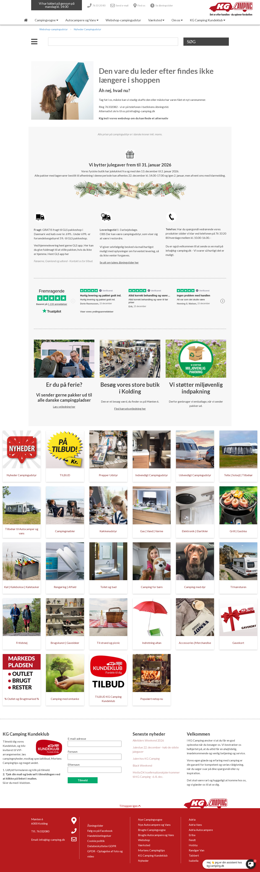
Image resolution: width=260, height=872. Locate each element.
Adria (192, 819)
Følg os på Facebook (100, 830)
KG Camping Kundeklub (153, 855)
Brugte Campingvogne (152, 829)
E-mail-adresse (77, 738)
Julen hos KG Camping (146, 758)
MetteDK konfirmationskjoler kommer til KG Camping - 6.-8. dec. (156, 774)
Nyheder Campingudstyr (87, 29)
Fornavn (72, 751)
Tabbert (194, 855)
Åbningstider (95, 825)
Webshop (144, 840)
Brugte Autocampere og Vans (156, 835)
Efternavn (74, 764)
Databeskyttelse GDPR (101, 846)
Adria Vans (195, 824)
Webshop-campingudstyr (53, 29)
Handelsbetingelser (99, 835)
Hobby (193, 845)
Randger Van (196, 850)
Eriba (192, 835)
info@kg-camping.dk (142, 111)
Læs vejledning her (64, 406)
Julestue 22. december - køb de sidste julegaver (156, 749)
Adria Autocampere (201, 829)
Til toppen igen (130, 805)
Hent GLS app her (58, 254)
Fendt (192, 840)
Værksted (144, 845)
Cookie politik (96, 840)
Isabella (193, 860)
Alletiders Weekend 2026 (148, 740)
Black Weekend (142, 765)
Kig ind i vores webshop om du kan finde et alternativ (133, 118)
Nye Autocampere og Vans (154, 824)
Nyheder (143, 860)
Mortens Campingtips (151, 850)
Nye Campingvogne (150, 819)
